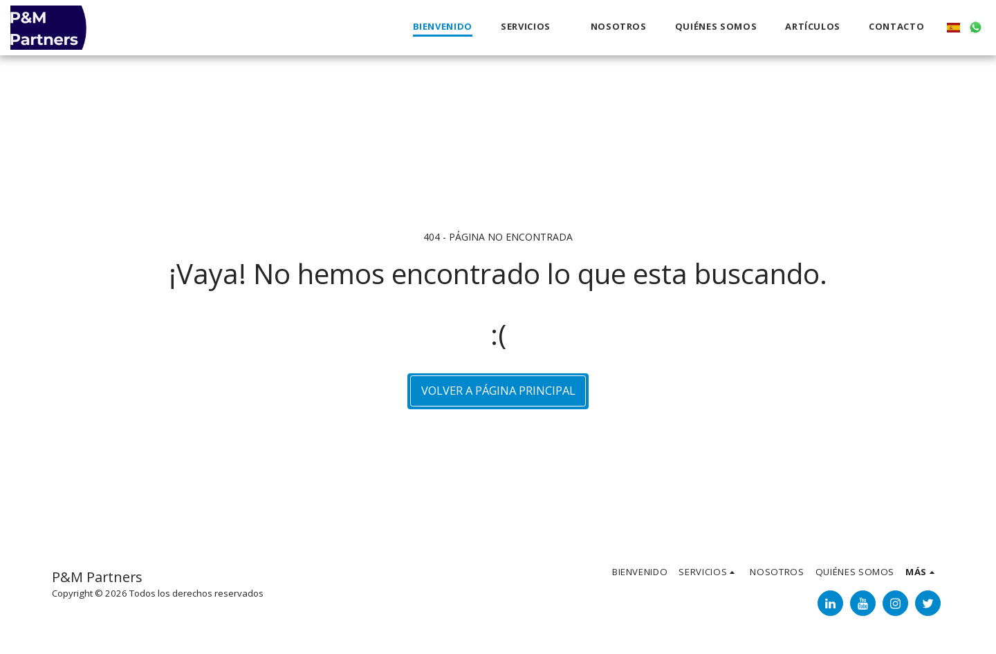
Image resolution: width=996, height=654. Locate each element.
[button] (531, 27)
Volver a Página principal (498, 390)
